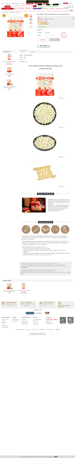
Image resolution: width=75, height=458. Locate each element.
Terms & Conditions (50, 329)
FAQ (2, 324)
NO (47, 1)
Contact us (28, 329)
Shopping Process (5, 319)
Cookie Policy (50, 456)
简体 (56, 329)
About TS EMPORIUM (37, 319)
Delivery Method (15, 319)
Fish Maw (45, 6)
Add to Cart (54, 39)
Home (15, 8)
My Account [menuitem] (58, 3)
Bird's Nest (40, 4)
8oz (41, 29)
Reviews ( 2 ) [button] (32, 51)
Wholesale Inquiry (5, 327)
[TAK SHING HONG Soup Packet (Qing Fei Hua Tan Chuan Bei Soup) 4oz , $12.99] (9, 86)
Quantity (39, 35)
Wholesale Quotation (41, 26)
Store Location (34, 329)
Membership (4, 322)
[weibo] (47, 46)
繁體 (59, 329)
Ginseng (48, 4)
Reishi (51, 4)
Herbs (49, 6)
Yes (45, 1)
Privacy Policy (24, 267)
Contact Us (35, 322)
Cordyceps (44, 4)
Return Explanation (24, 322)
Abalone (60, 4)
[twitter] (43, 46)
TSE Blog (71, 10)
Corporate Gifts (4, 325)
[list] (49, 6)
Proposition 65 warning (47, 47)
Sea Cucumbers (55, 4)
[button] (12, 9)
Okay (55, 456)
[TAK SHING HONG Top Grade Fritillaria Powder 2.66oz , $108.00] (9, 61)
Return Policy (23, 319)
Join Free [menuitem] (70, 3)
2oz (38, 29)
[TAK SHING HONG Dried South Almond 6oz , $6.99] (9, 74)
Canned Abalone (40, 6)
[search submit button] (34, 6)
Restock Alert (43, 39)
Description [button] (23, 51)
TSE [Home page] (7, 6)
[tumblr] (45, 46)
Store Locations (36, 324)
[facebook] (41, 46)
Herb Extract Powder (53, 6)
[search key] (24, 6)
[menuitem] (4, 3)
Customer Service (24, 324)
